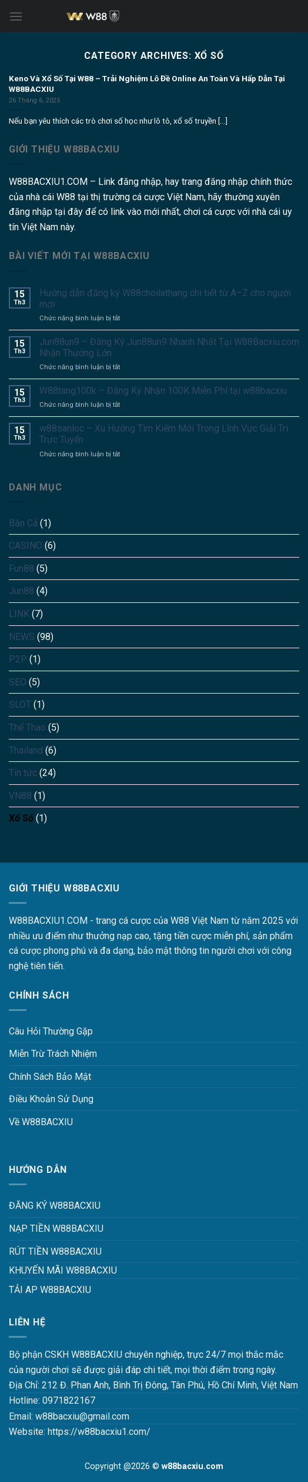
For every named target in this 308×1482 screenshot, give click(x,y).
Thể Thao (27, 727)
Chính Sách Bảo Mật (50, 1076)
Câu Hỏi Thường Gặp (51, 1031)
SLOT (20, 704)
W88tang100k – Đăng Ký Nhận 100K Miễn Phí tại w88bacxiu (163, 390)
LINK (19, 613)
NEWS (22, 636)
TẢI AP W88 (34, 1289)
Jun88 (21, 590)
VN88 (20, 795)
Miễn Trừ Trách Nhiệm (53, 1053)
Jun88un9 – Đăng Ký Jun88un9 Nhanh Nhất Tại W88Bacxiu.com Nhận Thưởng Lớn (169, 347)
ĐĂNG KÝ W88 (38, 1205)
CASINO (25, 545)
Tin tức (23, 772)
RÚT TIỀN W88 (39, 1251)
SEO (17, 682)
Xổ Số (21, 818)
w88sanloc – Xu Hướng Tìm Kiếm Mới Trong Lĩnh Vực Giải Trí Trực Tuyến (163, 434)
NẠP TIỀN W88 (40, 1228)
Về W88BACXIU (41, 1122)
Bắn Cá (23, 523)
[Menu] (16, 16)
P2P (18, 659)
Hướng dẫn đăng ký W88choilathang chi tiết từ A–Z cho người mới (165, 298)
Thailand (26, 750)
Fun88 (21, 568)
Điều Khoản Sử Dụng (51, 1099)
